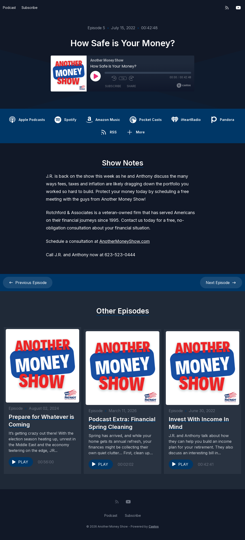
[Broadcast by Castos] (184, 85)
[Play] (95, 76)
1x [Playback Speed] (122, 78)
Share (131, 86)
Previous (28, 282)
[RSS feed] (227, 7)
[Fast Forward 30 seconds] (131, 78)
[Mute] (107, 78)
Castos (154, 530)
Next (221, 282)
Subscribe (30, 8)
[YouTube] (238, 7)
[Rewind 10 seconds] (114, 78)
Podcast (9, 8)
